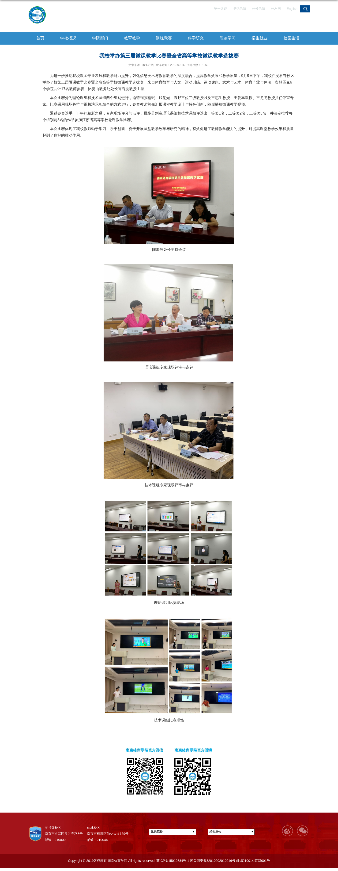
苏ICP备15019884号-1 (172, 861)
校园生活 (291, 38)
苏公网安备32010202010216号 (212, 861)
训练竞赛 (164, 38)
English (292, 9)
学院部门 (100, 38)
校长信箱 (258, 9)
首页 (40, 38)
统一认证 (220, 9)
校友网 (276, 9)
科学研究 (196, 38)
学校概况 (68, 38)
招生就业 (259, 38)
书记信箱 (239, 9)
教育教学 (132, 38)
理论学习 (228, 38)
